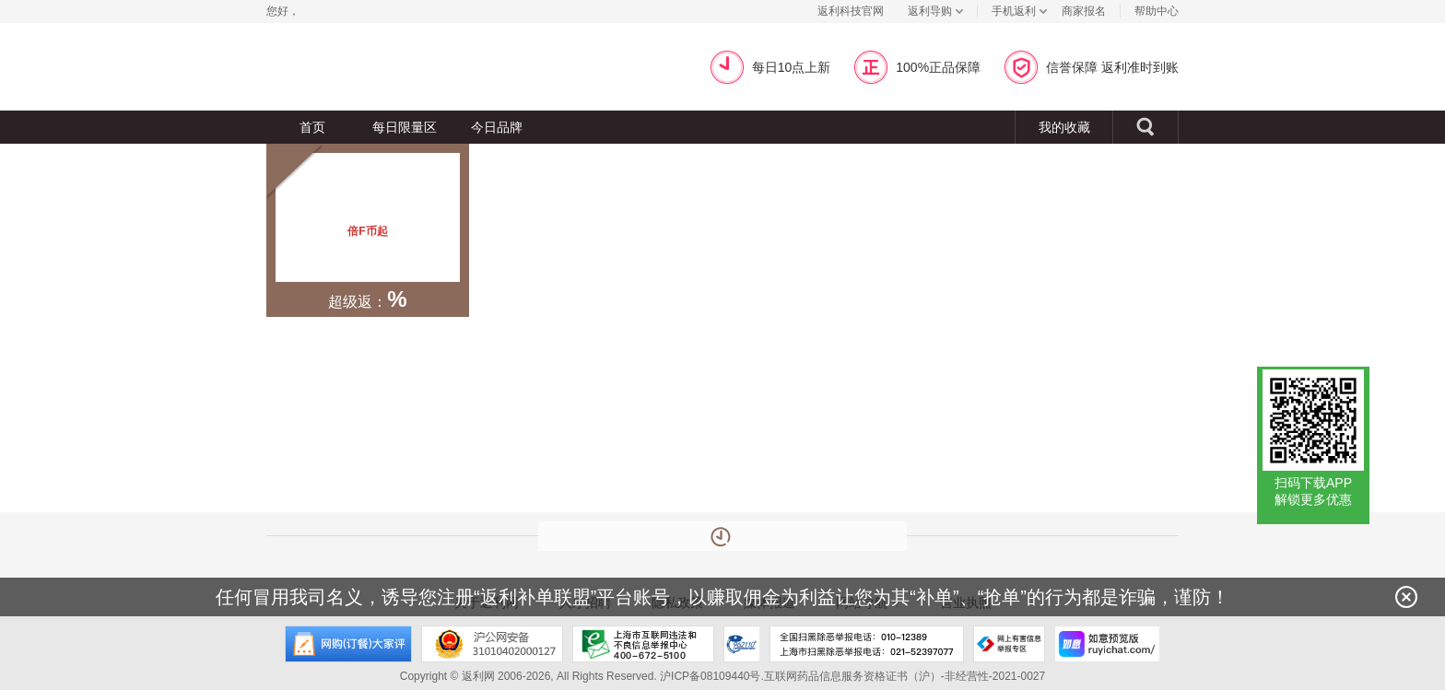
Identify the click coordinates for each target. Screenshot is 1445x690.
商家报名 (1084, 11)
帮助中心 (1156, 11)
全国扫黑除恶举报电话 (866, 644)
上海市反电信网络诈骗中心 (741, 644)
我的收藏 (1064, 127)
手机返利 (1014, 11)
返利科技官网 (850, 11)
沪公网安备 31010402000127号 (492, 644)
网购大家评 (348, 644)
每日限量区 (404, 127)
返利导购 (930, 11)
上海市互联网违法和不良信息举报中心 (643, 644)
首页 (312, 127)
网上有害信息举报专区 (1009, 644)
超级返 (507, 67)
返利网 (302, 67)
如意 (1107, 644)
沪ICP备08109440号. (712, 676)
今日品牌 (497, 127)
